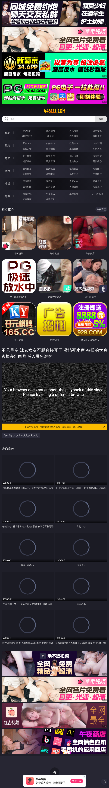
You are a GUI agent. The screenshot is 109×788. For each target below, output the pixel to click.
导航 (7, 196)
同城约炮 (27, 193)
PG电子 (27, 130)
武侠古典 (97, 181)
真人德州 (50, 130)
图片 (7, 171)
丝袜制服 (50, 148)
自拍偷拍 (50, 143)
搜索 (101, 118)
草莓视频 (73, 193)
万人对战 (73, 130)
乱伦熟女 (73, 161)
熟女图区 (73, 173)
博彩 (7, 133)
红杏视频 (27, 199)
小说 (7, 183)
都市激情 (27, 181)
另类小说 (50, 186)
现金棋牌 (73, 135)
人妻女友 (73, 181)
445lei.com (54, 111)
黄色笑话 (73, 186)
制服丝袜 (27, 161)
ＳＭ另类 (97, 148)
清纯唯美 (50, 173)
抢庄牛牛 (97, 135)
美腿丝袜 (27, 173)
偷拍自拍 (50, 155)
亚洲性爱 (27, 155)
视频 (7, 145)
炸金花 (50, 135)
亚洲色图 (50, 168)
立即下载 (76, 780)
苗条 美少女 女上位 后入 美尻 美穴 (21, 435)
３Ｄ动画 (97, 143)
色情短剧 (50, 199)
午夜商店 (50, 193)
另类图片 (97, 173)
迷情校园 (27, 186)
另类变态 (97, 161)
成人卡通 (73, 155)
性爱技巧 (97, 186)
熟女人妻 (27, 148)
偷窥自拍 (27, 168)
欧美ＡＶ (73, 143)
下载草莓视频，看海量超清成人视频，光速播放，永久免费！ (65, 427)
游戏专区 (97, 130)
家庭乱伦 (50, 181)
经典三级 (50, 161)
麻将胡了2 (27, 135)
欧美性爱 (97, 155)
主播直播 (73, 148)
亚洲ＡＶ (27, 143)
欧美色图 (73, 168)
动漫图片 (97, 168)
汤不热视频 (97, 193)
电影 (7, 158)
